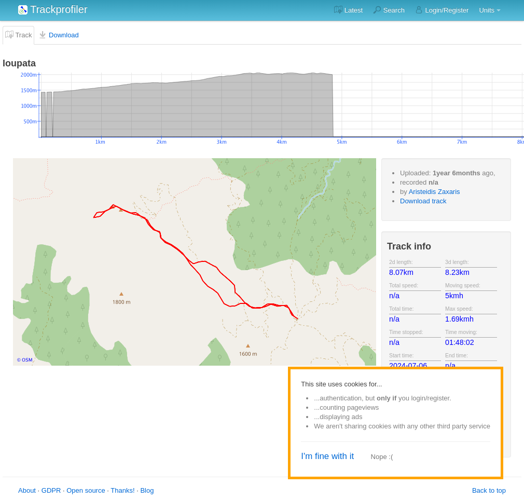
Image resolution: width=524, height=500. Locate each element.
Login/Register (441, 10)
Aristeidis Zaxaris (434, 192)
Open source (85, 490)
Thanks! (122, 490)
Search (389, 10)
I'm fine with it (327, 456)
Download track (423, 201)
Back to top (489, 490)
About (27, 490)
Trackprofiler (53, 9)
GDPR (51, 490)
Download (58, 35)
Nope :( (382, 457)
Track (18, 35)
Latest (348, 10)
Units (486, 10)
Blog (147, 490)
